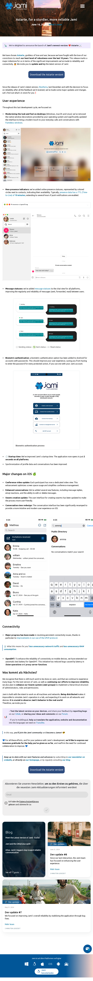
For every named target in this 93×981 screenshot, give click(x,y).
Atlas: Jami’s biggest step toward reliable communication (23, 851)
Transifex (40, 723)
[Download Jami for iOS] (50, 965)
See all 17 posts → (13, 872)
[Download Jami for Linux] (34, 965)
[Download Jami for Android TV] (66, 965)
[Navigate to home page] (16, 6)
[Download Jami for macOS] (42, 965)
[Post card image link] (69, 834)
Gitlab (17, 714)
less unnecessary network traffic (44, 646)
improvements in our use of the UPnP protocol (37, 638)
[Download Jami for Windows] (26, 965)
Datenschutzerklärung (29, 801)
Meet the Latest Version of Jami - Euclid (22, 838)
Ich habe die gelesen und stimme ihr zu (22, 803)
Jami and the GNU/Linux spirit (18, 844)
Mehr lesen (55, 869)
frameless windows (13, 123)
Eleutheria (43, 87)
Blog (8, 832)
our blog (66, 760)
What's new (55, 24)
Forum (65, 714)
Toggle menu (82, 6)
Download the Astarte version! (46, 74)
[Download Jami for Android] (58, 965)
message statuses (43, 289)
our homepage (32, 760)
